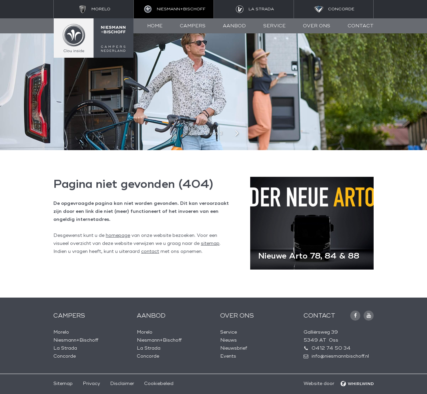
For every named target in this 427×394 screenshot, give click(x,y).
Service (274, 26)
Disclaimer (122, 383)
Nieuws (228, 340)
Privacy (91, 383)
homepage (118, 235)
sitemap (210, 243)
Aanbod (234, 26)
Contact (361, 26)
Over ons (316, 26)
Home (154, 26)
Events (228, 356)
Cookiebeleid (158, 383)
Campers (192, 26)
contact (150, 251)
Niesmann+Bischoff (75, 340)
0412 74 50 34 (331, 348)
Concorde (64, 356)
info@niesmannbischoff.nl (340, 356)
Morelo (61, 332)
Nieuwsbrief (233, 348)
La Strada (65, 348)
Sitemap (63, 383)
